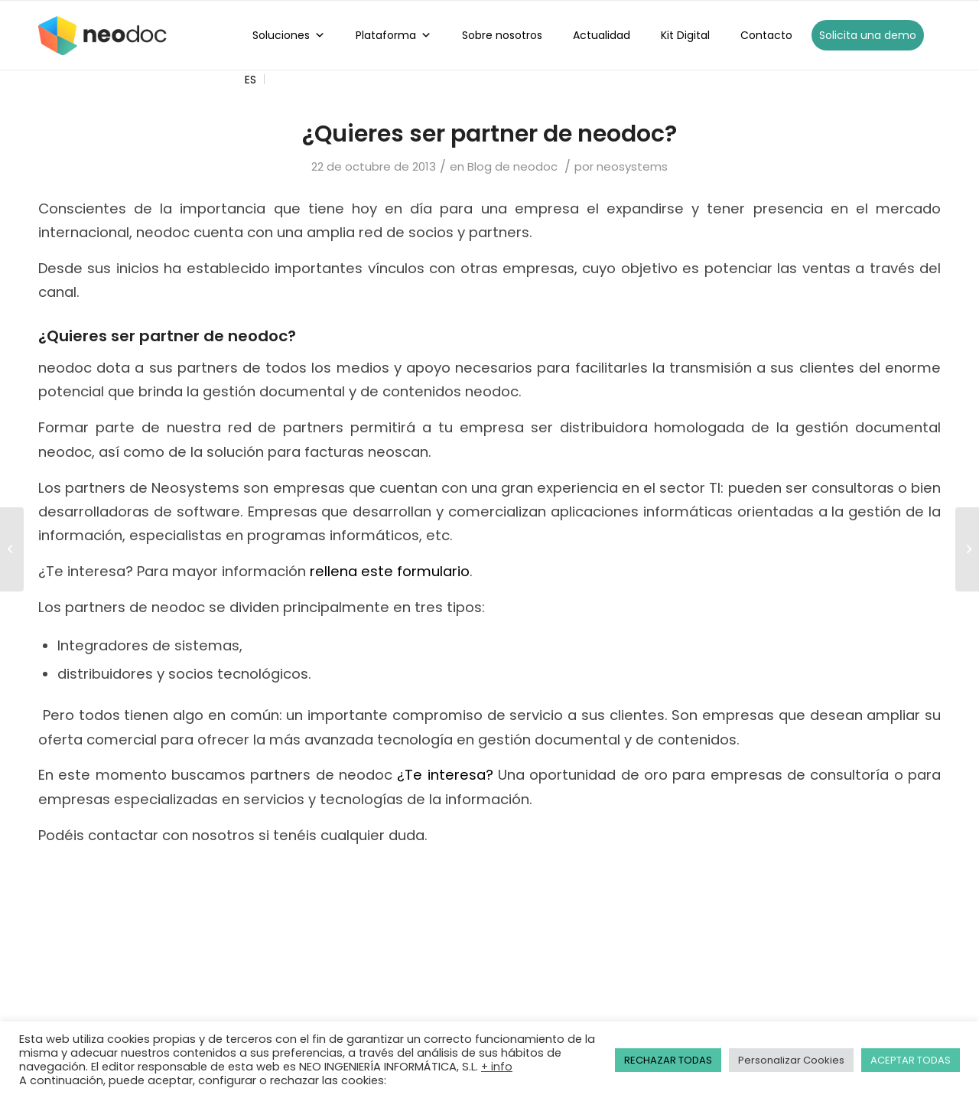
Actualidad (601, 35)
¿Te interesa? (445, 774)
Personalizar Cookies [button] (791, 1060)
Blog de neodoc (512, 166)
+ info (496, 1067)
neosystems (632, 166)
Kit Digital (685, 35)
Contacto (766, 35)
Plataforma (393, 35)
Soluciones (288, 35)
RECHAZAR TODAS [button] (668, 1060)
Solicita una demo (867, 35)
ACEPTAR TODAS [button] (910, 1060)
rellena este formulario (390, 571)
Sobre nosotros (502, 35)
